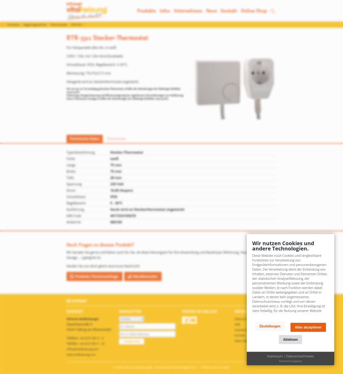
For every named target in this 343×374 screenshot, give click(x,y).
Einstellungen (269, 326)
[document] (290, 279)
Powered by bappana (290, 361)
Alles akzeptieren (308, 327)
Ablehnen (290, 339)
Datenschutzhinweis (300, 356)
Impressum (275, 356)
